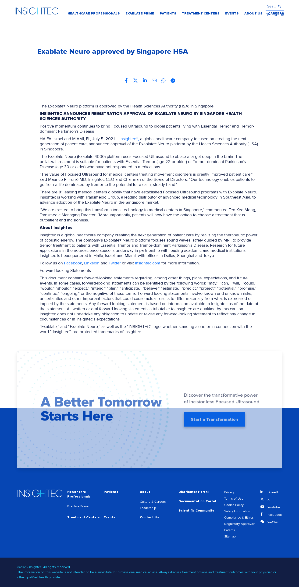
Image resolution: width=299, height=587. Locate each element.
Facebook (73, 263)
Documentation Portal (197, 501)
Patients (111, 492)
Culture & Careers (153, 502)
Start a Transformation (214, 420)
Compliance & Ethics (239, 517)
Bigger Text (268, 7)
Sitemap (230, 536)
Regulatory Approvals (239, 524)
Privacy (229, 492)
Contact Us (149, 517)
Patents (229, 530)
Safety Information (237, 511)
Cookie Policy (234, 505)
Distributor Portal (193, 492)
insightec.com (147, 263)
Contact (275, 7)
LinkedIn (92, 263)
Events (109, 517)
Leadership (148, 508)
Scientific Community (196, 510)
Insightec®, (129, 138)
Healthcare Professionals (79, 494)
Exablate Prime (78, 506)
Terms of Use (233, 499)
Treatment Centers (83, 517)
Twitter (115, 263)
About (145, 492)
